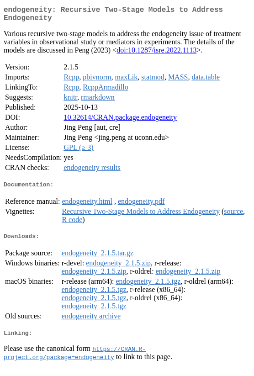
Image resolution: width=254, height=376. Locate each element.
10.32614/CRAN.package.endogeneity (120, 121)
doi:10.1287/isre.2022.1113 (156, 54)
